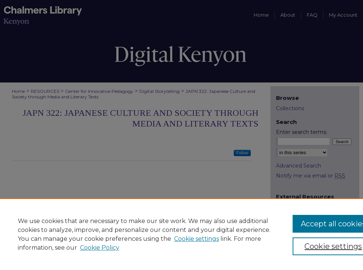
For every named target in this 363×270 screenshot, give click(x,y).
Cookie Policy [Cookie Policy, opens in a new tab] (99, 247)
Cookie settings (196, 238)
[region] (181, 234)
